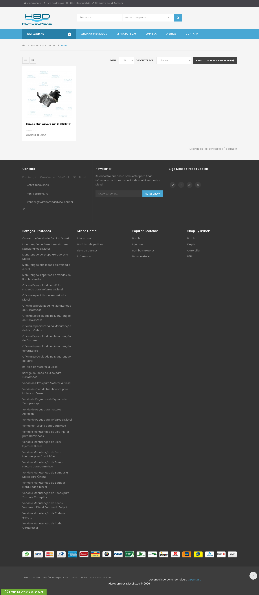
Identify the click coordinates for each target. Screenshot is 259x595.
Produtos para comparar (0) (215, 60)
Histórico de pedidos (90, 244)
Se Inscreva (152, 193)
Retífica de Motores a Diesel (40, 367)
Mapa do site (32, 577)
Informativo (84, 256)
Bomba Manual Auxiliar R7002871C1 (48, 124)
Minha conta (32, 3)
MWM (64, 45)
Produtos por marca (43, 45)
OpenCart (194, 579)
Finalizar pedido (80, 3)
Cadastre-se (101, 3)
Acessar (117, 3)
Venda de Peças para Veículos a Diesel (47, 419)
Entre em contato (100, 577)
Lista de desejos (87, 250)
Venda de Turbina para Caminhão (44, 426)
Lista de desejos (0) (55, 3)
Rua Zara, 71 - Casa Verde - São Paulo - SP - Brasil (54, 177)
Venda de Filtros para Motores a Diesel (46, 383)
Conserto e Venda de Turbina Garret (45, 238)
